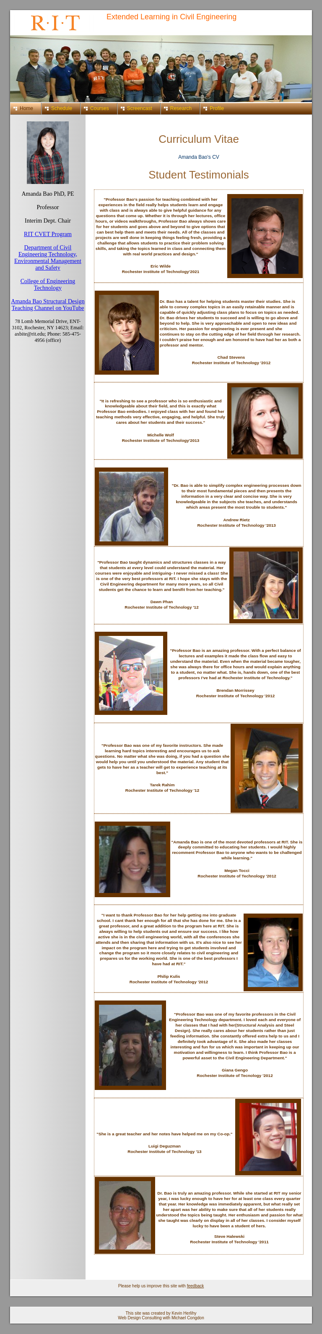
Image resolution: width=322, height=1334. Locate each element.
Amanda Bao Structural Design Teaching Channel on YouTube (47, 304)
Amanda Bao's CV (198, 157)
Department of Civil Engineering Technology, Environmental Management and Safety (47, 257)
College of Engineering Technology (48, 284)
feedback (195, 1286)
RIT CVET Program (48, 234)
